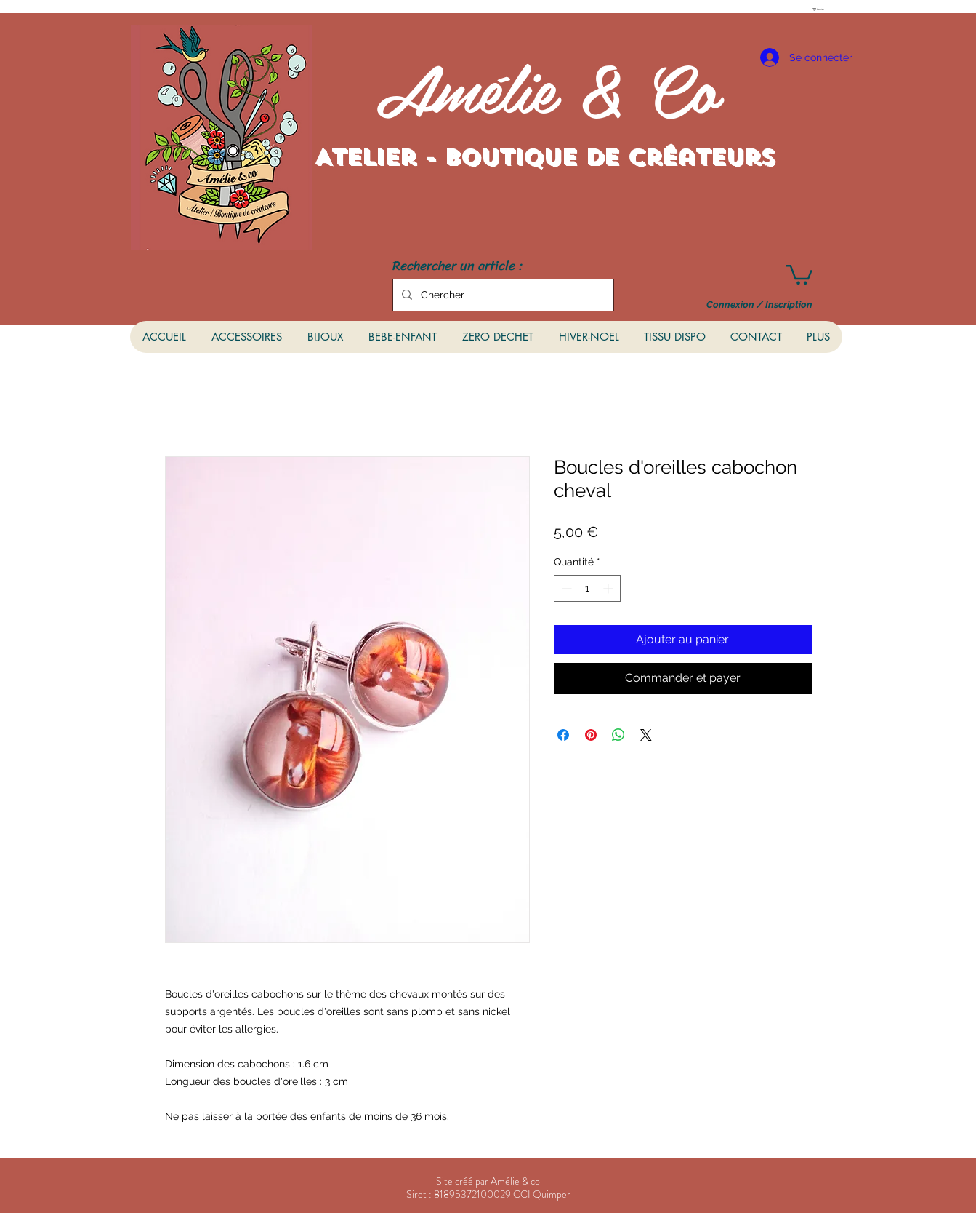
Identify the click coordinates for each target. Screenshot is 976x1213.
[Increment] (609, 588)
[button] (820, 9)
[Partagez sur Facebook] (563, 735)
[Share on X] (646, 735)
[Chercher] (502, 295)
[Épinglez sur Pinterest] (591, 735)
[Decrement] (565, 588)
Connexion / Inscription (759, 305)
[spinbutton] (587, 588)
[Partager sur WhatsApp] (618, 735)
